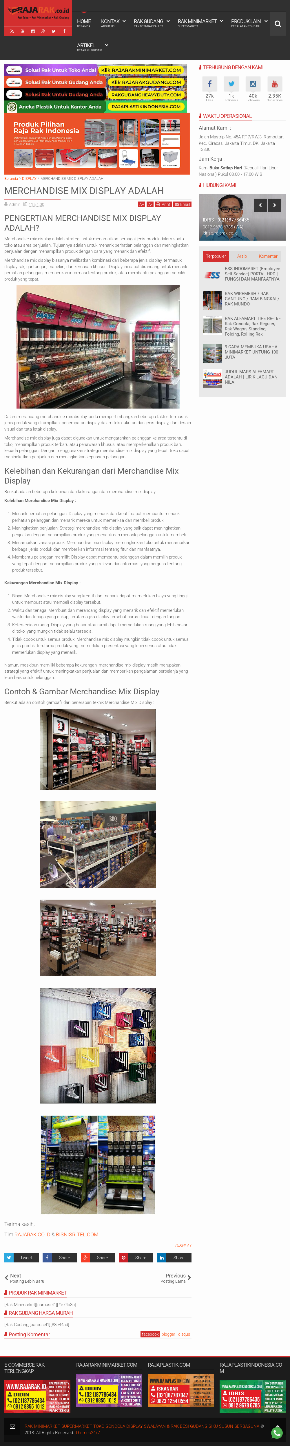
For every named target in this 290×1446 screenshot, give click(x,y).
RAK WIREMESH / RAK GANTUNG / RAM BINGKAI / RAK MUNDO (252, 299)
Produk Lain (246, 23)
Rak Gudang (148, 23)
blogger (168, 1334)
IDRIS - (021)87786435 (226, 220)
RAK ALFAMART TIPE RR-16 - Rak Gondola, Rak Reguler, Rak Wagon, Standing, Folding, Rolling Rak (252, 326)
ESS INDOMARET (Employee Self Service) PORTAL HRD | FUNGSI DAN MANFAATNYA (252, 274)
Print (163, 204)
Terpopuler (216, 256)
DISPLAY (183, 1245)
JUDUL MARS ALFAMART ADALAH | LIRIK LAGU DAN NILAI (251, 377)
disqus (184, 1334)
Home (84, 23)
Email (182, 204)
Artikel (89, 47)
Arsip (242, 256)
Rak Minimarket (197, 23)
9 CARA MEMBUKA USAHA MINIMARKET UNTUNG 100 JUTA (251, 352)
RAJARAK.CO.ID (32, 1234)
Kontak (110, 23)
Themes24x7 (87, 1432)
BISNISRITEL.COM (77, 1234)
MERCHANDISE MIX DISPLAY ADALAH (84, 190)
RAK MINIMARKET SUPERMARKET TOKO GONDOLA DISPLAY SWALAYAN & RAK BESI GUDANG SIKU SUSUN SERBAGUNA (142, 1426)
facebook (150, 1334)
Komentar (268, 256)
